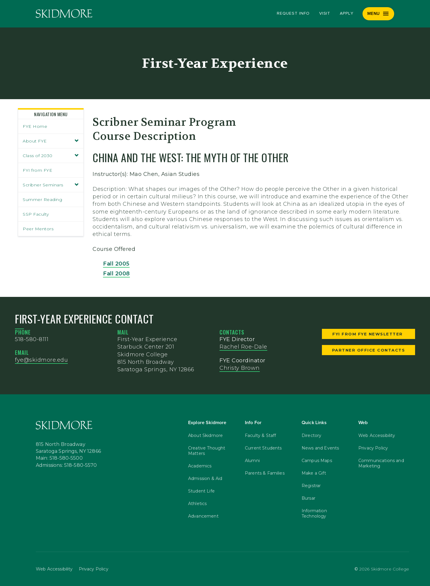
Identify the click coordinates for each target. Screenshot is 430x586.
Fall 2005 (116, 263)
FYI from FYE (37, 170)
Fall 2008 (116, 273)
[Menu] (378, 13)
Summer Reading (42, 199)
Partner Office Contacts (368, 350)
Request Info (293, 13)
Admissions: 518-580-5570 (66, 465)
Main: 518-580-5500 (59, 458)
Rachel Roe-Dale (243, 346)
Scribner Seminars (51, 185)
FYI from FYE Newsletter (368, 334)
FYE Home (35, 126)
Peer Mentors (38, 228)
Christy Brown (239, 368)
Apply (347, 13)
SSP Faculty (36, 214)
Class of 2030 (51, 155)
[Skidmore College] (64, 13)
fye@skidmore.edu (41, 360)
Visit (325, 13)
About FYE (51, 141)
